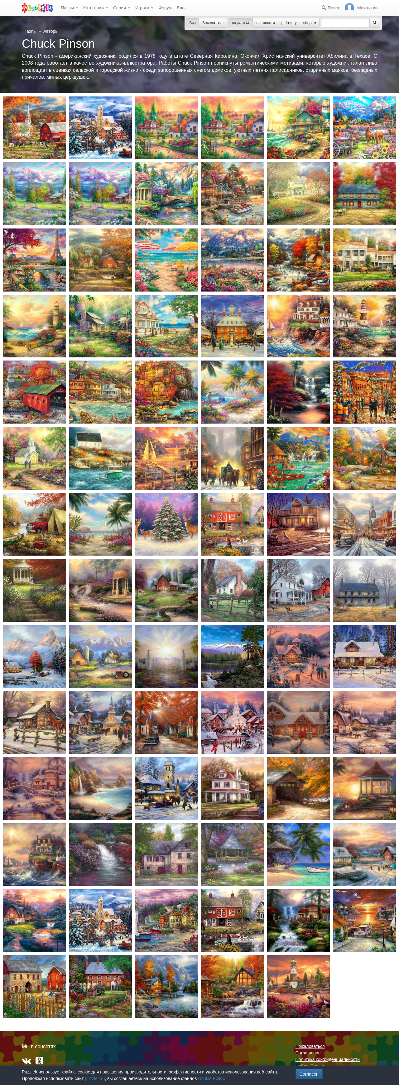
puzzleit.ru (95, 1078)
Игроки (144, 7)
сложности (265, 23)
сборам (309, 23)
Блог (181, 7)
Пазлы (69, 7)
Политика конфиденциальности (328, 1059)
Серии (121, 7)
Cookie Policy (211, 1078)
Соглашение (308, 1052)
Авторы (50, 31)
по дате (241, 23)
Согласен (309, 1074)
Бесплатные (213, 23)
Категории (95, 7)
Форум (165, 7)
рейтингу (289, 23)
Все (193, 23)
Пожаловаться (310, 1046)
